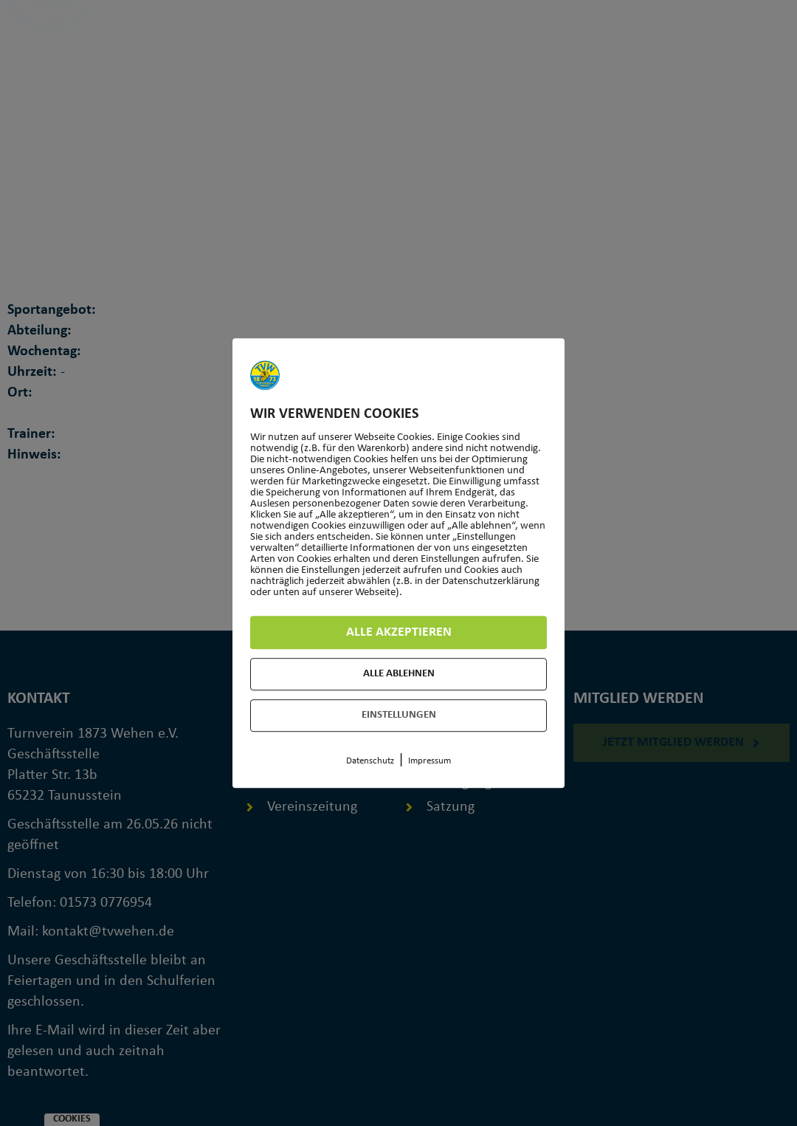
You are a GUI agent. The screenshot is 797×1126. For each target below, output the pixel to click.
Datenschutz (370, 761)
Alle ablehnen (399, 673)
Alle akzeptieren (399, 632)
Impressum (429, 761)
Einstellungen (399, 715)
